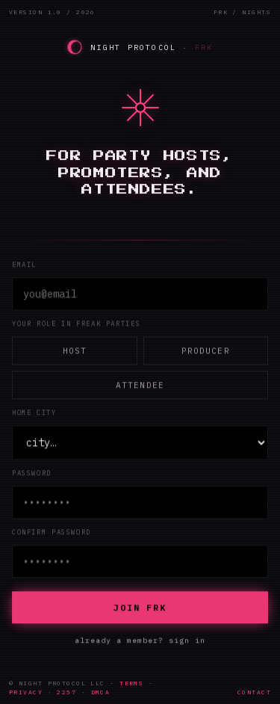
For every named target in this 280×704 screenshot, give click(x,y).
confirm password (51, 532)
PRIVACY (26, 692)
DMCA (101, 692)
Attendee (140, 385)
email (24, 264)
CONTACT (254, 692)
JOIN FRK (140, 607)
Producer (205, 350)
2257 (66, 692)
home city (34, 412)
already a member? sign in (140, 640)
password (32, 473)
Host (75, 350)
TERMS (131, 683)
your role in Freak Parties (76, 323)
